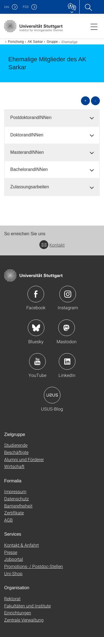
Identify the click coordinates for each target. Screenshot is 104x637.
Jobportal (13, 559)
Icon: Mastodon (66, 327)
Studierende (15, 445)
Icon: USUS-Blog (52, 395)
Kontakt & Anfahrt (21, 545)
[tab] (52, 117)
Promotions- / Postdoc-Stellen (33, 566)
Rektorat (12, 598)
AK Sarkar (35, 42)
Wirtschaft (14, 466)
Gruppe (52, 42)
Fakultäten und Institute (27, 606)
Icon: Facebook (35, 294)
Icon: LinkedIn (67, 361)
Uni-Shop (13, 573)
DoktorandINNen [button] (26, 135)
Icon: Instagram (67, 294)
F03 (26, 7)
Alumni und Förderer (24, 459)
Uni (6, 7)
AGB (8, 520)
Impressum (15, 491)
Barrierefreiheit (18, 506)
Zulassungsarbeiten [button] (29, 186)
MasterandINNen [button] (27, 152)
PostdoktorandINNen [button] (31, 117)
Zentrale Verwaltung (24, 620)
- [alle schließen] (95, 101)
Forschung (16, 42)
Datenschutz (16, 498)
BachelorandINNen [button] (29, 169)
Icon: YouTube (37, 361)
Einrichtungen (17, 612)
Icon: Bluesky (36, 327)
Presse (10, 552)
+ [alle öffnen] (85, 101)
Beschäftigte (16, 452)
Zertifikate (14, 513)
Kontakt (52, 245)
